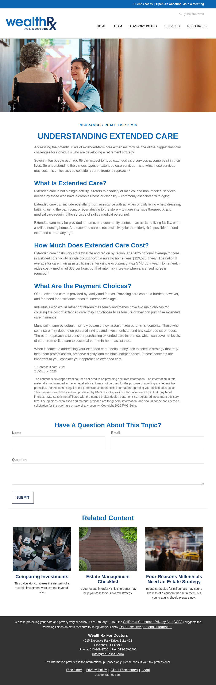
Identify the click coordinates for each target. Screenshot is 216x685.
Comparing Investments (41, 576)
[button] (118, 26)
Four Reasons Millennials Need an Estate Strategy (174, 579)
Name (16, 433)
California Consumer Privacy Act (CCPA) (153, 622)
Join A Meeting (193, 4)
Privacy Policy (96, 670)
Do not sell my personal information (145, 627)
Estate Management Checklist (108, 579)
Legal (146, 670)
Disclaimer (74, 670)
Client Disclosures (124, 670)
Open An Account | (169, 4)
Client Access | (145, 4)
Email (115, 433)
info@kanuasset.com (108, 654)
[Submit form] (23, 498)
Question (19, 460)
